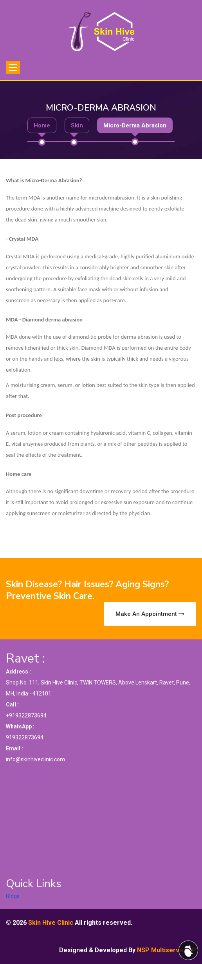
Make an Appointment (149, 613)
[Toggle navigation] (13, 67)
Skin (77, 125)
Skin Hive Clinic (50, 922)
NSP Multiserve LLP (166, 950)
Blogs (13, 896)
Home (42, 125)
